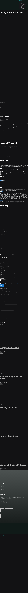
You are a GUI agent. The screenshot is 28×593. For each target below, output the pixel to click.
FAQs (21, 6)
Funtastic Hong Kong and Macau (11, 377)
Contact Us (22, 8)
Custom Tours (23, 4)
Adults (1, 270)
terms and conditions (15, 283)
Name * (1, 288)
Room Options (2, 278)
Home (21, 3)
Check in (1, 263)
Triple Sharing (3, 280)
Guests (1, 268)
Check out (1, 266)
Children (1, 274)
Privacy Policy (4, 489)
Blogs (21, 7)
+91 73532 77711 (4, 501)
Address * (1, 297)
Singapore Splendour (9, 348)
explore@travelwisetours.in (6, 505)
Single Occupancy (3, 279)
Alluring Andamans (8, 407)
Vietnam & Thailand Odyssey (13, 465)
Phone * (1, 294)
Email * (1, 291)
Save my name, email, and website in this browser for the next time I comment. (13, 254)
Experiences (22, 5)
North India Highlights (9, 436)
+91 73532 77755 (4, 502)
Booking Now (2, 285)
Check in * (1, 300)
